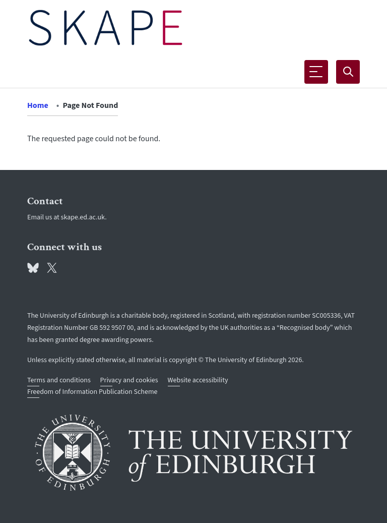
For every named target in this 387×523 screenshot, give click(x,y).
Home (37, 105)
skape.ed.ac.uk (83, 217)
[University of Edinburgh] (193, 453)
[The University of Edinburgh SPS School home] (105, 27)
